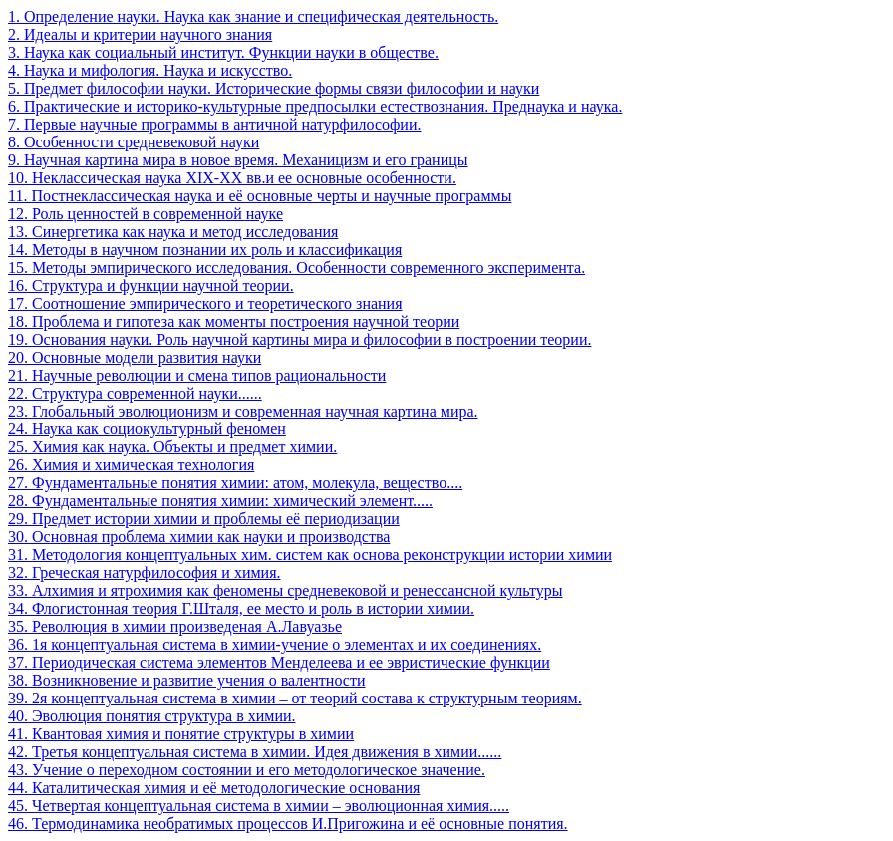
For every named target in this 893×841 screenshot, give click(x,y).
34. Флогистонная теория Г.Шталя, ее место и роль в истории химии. (241, 608)
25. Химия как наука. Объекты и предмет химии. (172, 446)
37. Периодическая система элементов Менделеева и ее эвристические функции (279, 662)
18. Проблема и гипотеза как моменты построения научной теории (233, 321)
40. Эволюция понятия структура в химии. (152, 715)
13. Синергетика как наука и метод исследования (173, 231)
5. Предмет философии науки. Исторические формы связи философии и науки (273, 88)
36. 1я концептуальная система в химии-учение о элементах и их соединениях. (274, 644)
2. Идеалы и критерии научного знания (140, 34)
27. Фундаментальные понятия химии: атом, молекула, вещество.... (235, 482)
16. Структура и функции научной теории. (151, 285)
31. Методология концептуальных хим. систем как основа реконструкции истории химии (310, 554)
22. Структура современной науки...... (135, 393)
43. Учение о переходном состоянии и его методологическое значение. (246, 769)
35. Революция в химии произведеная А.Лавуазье (175, 626)
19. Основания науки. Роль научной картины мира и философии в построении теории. (299, 339)
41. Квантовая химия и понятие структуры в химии (181, 733)
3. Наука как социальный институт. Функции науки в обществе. (223, 52)
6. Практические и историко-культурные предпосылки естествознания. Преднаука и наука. (315, 106)
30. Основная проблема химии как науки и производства (199, 536)
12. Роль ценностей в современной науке (145, 213)
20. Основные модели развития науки (134, 357)
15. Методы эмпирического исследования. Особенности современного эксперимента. (296, 267)
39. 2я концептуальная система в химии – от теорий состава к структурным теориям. (295, 698)
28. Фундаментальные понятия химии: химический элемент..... (220, 500)
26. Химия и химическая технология (131, 464)
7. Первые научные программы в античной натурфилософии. (214, 124)
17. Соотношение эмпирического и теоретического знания (205, 303)
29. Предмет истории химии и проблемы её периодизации (204, 518)
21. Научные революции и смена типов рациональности (197, 375)
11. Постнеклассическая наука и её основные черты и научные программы (259, 195)
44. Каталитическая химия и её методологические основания (214, 787)
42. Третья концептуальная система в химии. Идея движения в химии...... (254, 751)
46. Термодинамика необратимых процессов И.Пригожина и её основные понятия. (288, 823)
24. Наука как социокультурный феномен (147, 428)
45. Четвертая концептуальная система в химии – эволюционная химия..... (258, 805)
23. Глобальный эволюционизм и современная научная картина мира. (243, 411)
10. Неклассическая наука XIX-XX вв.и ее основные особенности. (232, 177)
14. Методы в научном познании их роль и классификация (205, 249)
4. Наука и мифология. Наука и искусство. (150, 70)
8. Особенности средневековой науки (133, 142)
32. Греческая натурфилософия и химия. (144, 572)
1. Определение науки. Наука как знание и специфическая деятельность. (253, 16)
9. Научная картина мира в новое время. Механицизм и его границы (238, 159)
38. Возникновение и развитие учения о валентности (186, 680)
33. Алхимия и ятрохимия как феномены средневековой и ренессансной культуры (285, 590)
